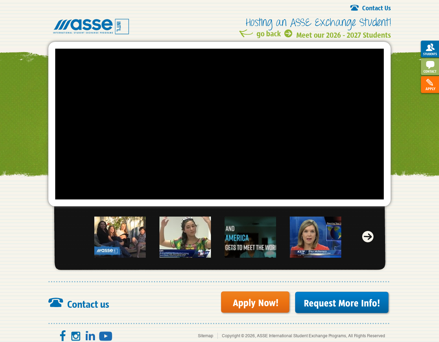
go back (269, 33)
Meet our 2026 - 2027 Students (343, 33)
